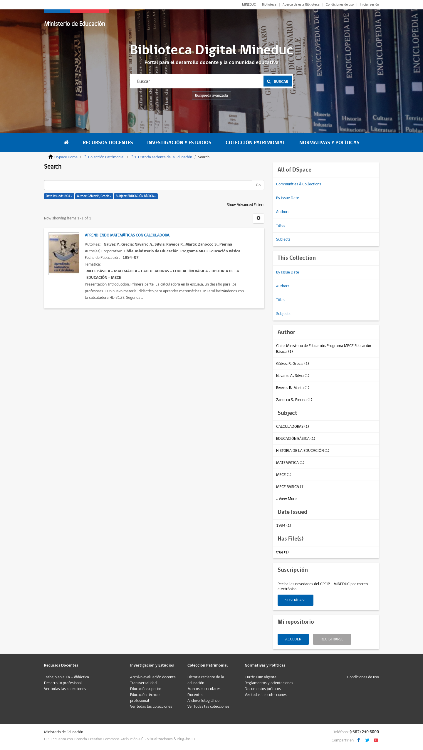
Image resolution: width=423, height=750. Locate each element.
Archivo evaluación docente (153, 677)
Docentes (195, 695)
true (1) (282, 552)
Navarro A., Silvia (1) (292, 376)
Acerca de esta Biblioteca (301, 4)
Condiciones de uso (340, 4)
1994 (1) (283, 525)
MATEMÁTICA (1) (290, 463)
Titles (280, 226)
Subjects (283, 239)
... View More (286, 499)
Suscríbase (295, 600)
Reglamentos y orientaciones (269, 683)
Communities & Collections (298, 184)
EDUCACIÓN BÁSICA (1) (295, 439)
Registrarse (332, 639)
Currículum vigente (260, 677)
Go (258, 185)
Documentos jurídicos (263, 689)
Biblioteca (269, 4)
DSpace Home (66, 157)
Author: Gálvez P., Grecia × (94, 196)
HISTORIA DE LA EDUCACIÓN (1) (302, 451)
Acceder (293, 639)
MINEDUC (249, 4)
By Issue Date (287, 198)
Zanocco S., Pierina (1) (294, 400)
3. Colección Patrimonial (104, 157)
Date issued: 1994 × (59, 196)
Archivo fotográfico (203, 701)
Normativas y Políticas (329, 142)
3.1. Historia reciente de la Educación (161, 157)
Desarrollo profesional (63, 683)
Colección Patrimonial (255, 142)
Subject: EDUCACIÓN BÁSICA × (136, 196)
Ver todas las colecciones (65, 689)
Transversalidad (143, 683)
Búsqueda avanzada (211, 95)
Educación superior (145, 689)
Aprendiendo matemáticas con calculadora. (127, 235)
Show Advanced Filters (245, 205)
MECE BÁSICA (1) (290, 487)
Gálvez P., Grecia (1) (292, 364)
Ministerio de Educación (74, 24)
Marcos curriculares (204, 689)
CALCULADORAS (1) (292, 426)
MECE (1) (283, 475)
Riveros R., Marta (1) (292, 388)
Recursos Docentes (108, 142)
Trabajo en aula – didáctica (66, 677)
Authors (282, 212)
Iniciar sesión (369, 4)
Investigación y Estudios (179, 142)
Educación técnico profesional (145, 698)
